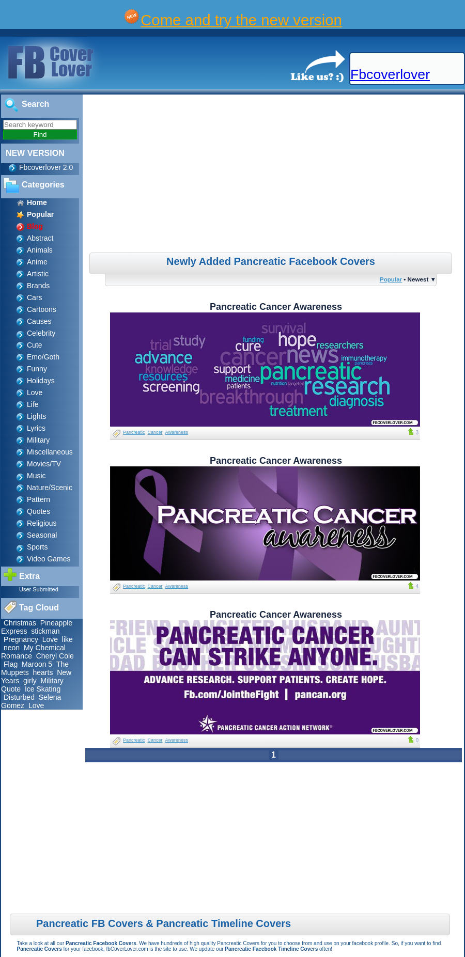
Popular (391, 279)
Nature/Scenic (49, 487)
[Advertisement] (275, 175)
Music (36, 476)
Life (33, 404)
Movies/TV (44, 464)
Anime (37, 262)
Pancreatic (134, 432)
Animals (40, 250)
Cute (34, 345)
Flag (11, 664)
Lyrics (36, 428)
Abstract (40, 238)
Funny (37, 369)
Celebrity (41, 333)
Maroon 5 (37, 664)
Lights (36, 416)
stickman (45, 631)
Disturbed (19, 697)
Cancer (155, 432)
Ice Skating (42, 689)
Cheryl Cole (55, 656)
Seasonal (42, 535)
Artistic (38, 274)
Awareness (176, 432)
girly (30, 681)
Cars (34, 297)
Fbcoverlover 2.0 (46, 167)
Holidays (41, 380)
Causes (39, 321)
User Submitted (38, 589)
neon (12, 648)
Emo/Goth (43, 357)
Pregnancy (21, 639)
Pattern (38, 499)
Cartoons (41, 309)
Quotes (38, 511)
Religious (42, 523)
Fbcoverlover (390, 74)
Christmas (20, 623)
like (67, 639)
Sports (37, 547)
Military (38, 440)
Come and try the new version (241, 19)
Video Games (49, 559)
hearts (43, 672)
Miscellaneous (50, 452)
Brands (38, 285)
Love (34, 392)
